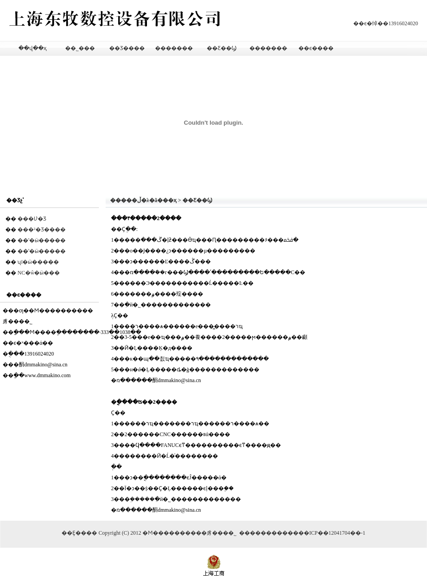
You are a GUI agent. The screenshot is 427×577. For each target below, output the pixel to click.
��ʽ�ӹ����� (42, 240)
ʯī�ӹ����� (38, 262)
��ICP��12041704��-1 (331, 533)
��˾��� (80, 48)
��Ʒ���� (127, 48)
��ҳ (170, 200)
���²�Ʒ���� (42, 229)
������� (269, 533)
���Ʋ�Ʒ (32, 219)
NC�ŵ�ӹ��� (39, 273)
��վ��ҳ (32, 48)
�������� (174, 48)
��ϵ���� (316, 48)
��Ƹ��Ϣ (221, 48)
